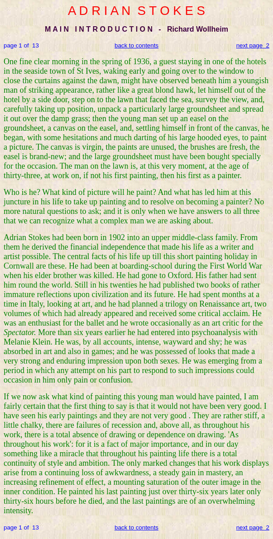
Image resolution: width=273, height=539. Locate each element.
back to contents (136, 45)
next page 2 (252, 45)
